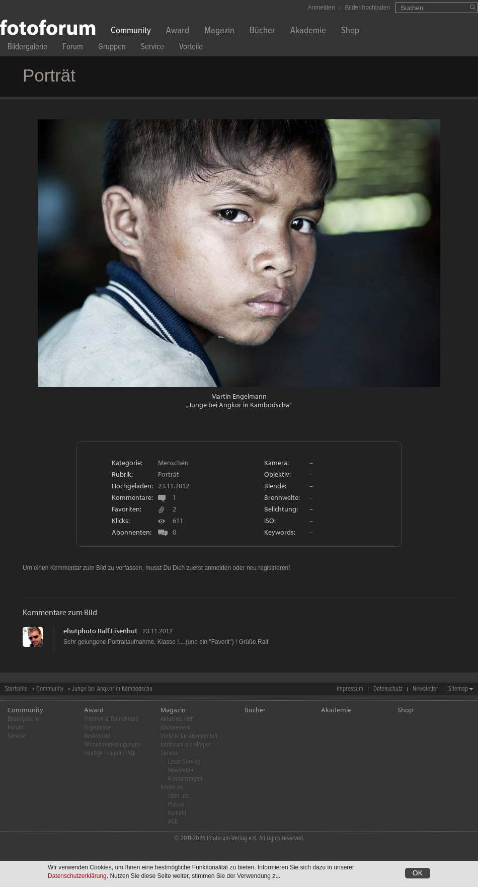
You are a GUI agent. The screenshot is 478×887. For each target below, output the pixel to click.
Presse (176, 804)
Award (177, 31)
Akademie (308, 31)
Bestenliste (97, 736)
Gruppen (112, 48)
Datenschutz (388, 689)
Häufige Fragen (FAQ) (110, 753)
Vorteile (191, 48)
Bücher (262, 31)
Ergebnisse (97, 727)
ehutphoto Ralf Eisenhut (100, 630)
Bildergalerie (27, 48)
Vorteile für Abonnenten (189, 736)
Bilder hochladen (367, 7)
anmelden (217, 567)
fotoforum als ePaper (186, 745)
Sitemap (458, 689)
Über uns (179, 796)
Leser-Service (184, 762)
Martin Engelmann (239, 396)
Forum (72, 48)
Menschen (173, 462)
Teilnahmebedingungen (112, 745)
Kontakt (177, 813)
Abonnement (176, 727)
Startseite (16, 689)
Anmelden (321, 7)
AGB (173, 822)
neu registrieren (267, 567)
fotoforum (172, 787)
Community (131, 31)
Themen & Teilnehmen (111, 719)
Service (152, 48)
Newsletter (425, 689)
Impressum (350, 689)
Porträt (168, 474)
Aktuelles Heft (177, 719)
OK (418, 873)
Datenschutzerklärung (77, 875)
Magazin (219, 31)
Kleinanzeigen (185, 779)
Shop (350, 31)
